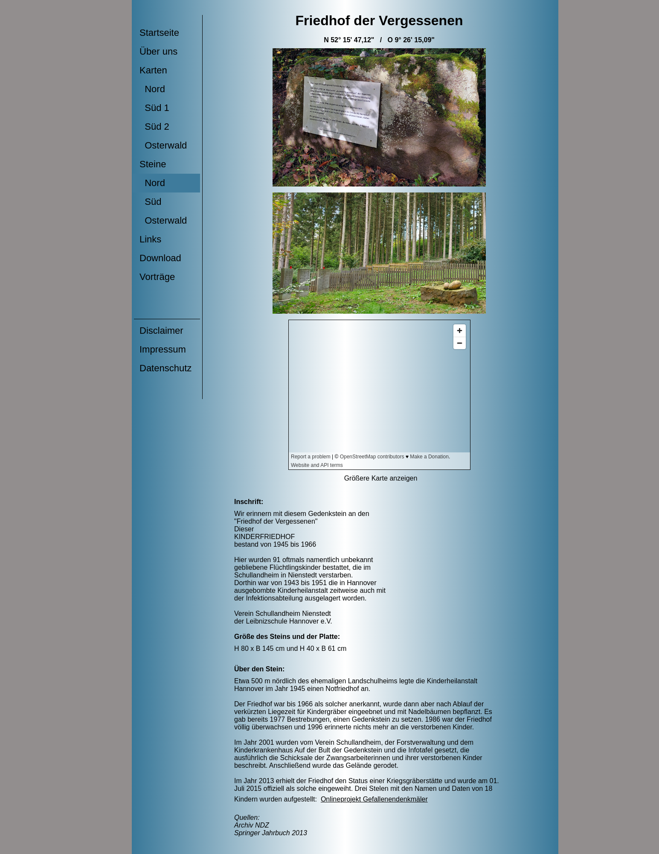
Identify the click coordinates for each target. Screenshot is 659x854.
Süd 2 (154, 126)
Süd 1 (154, 107)
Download (160, 258)
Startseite (159, 32)
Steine (152, 164)
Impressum (162, 349)
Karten (153, 70)
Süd (150, 201)
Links (150, 239)
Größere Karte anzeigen (381, 478)
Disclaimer (161, 330)
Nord (152, 89)
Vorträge (157, 276)
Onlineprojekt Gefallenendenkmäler (374, 799)
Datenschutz (165, 368)
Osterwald (163, 145)
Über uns (158, 51)
